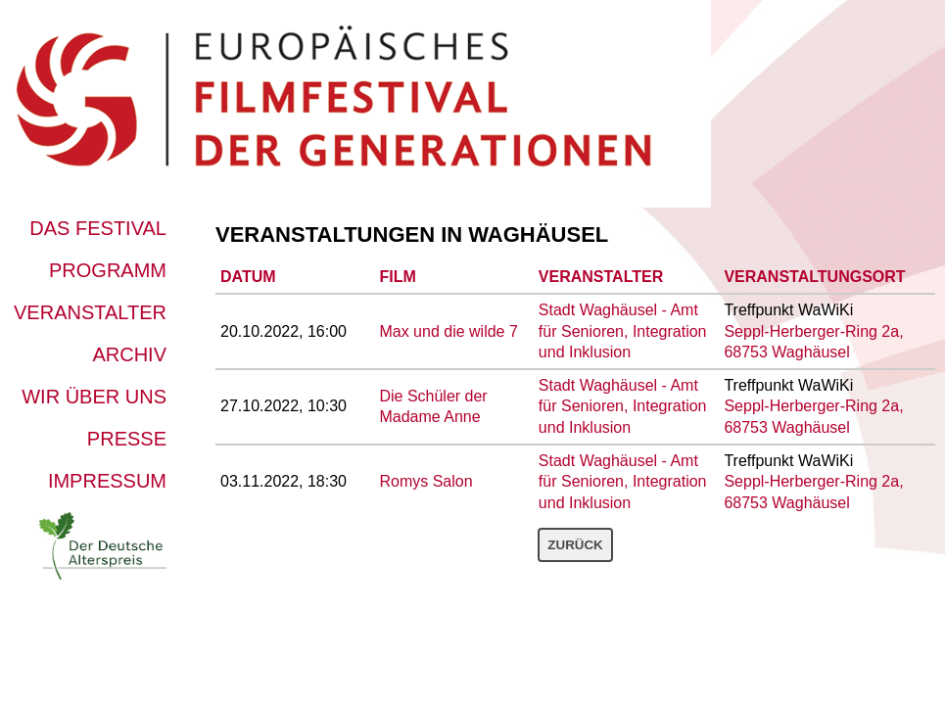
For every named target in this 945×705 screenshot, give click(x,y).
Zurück (574, 545)
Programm (107, 270)
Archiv (129, 354)
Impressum (107, 481)
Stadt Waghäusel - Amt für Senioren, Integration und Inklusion (623, 331)
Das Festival (97, 228)
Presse (126, 438)
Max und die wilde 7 (448, 331)
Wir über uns (94, 396)
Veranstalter (90, 312)
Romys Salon (425, 481)
